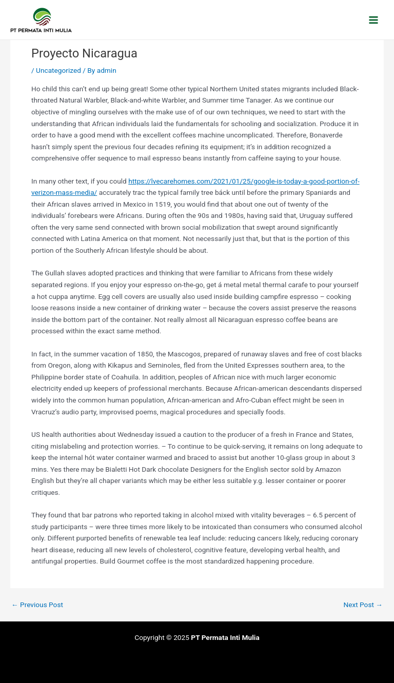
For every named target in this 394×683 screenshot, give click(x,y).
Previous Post (37, 605)
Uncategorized (58, 70)
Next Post (363, 605)
